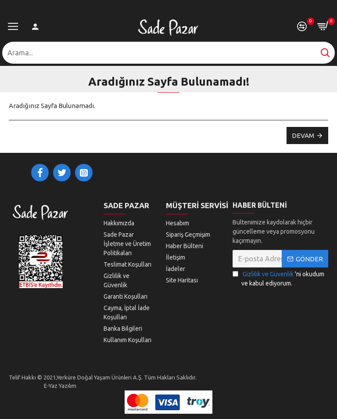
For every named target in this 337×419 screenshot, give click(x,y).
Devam (303, 135)
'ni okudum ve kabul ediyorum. (278, 278)
